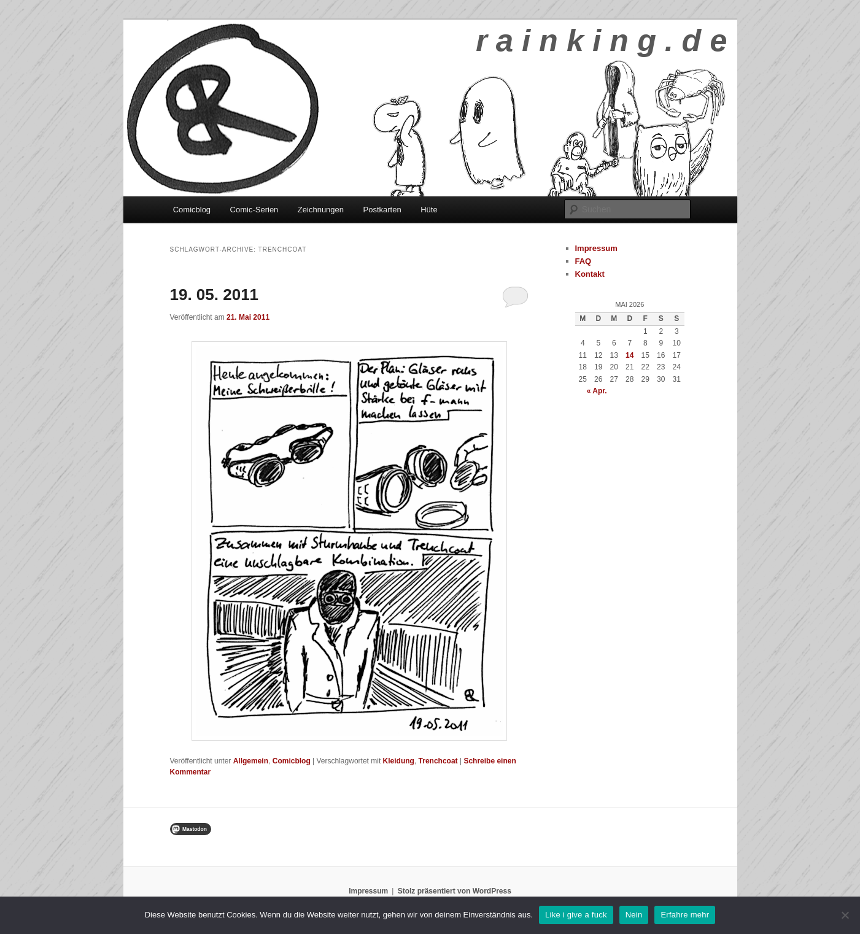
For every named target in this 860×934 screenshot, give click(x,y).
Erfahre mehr (684, 914)
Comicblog (192, 209)
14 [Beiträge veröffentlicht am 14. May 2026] (629, 355)
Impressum (596, 248)
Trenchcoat (438, 761)
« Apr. (597, 391)
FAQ (583, 261)
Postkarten (382, 209)
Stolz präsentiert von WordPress (454, 891)
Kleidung (398, 761)
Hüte (428, 209)
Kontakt (590, 274)
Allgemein (250, 761)
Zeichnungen (321, 209)
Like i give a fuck (576, 914)
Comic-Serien (254, 209)
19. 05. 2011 (214, 294)
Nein (634, 914)
